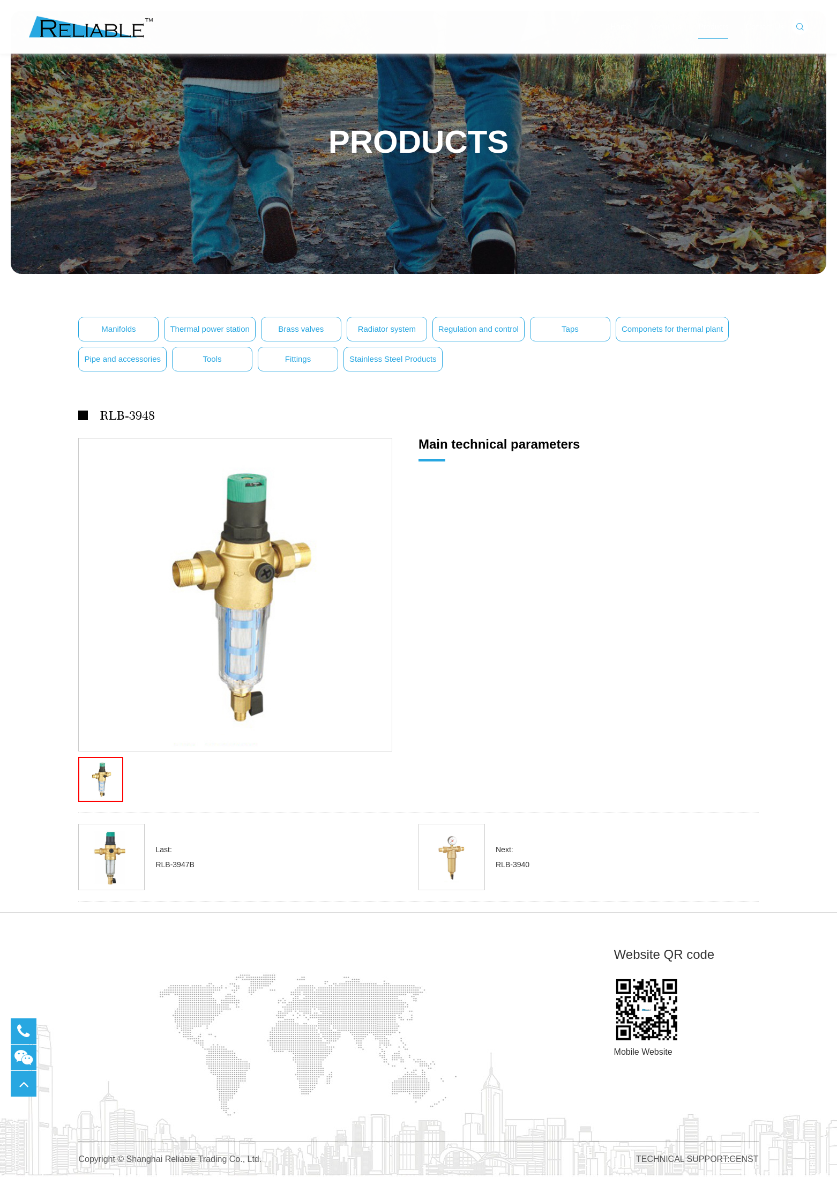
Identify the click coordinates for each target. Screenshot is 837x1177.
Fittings (298, 358)
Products (713, 42)
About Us (665, 42)
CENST (743, 1159)
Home (620, 42)
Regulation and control (478, 328)
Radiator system (387, 328)
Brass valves (301, 328)
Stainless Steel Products (393, 358)
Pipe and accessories (122, 358)
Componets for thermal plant (672, 328)
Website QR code (664, 954)
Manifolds (118, 328)
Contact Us (764, 42)
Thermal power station (209, 328)
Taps (570, 328)
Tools (212, 358)
